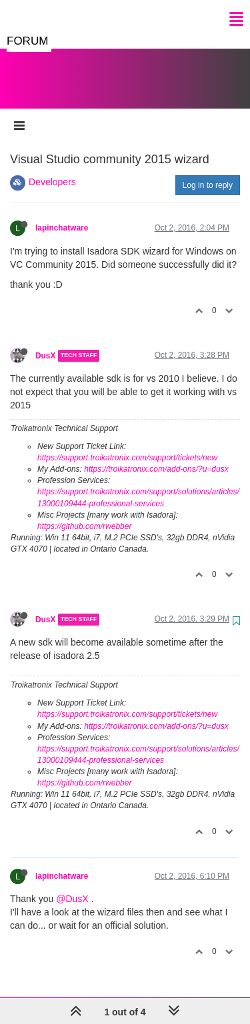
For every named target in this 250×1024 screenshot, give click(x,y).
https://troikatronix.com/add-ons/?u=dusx (156, 455)
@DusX (72, 885)
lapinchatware (61, 214)
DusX (45, 342)
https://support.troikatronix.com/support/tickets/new (127, 444)
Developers (52, 168)
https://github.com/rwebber (84, 513)
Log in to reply (208, 172)
